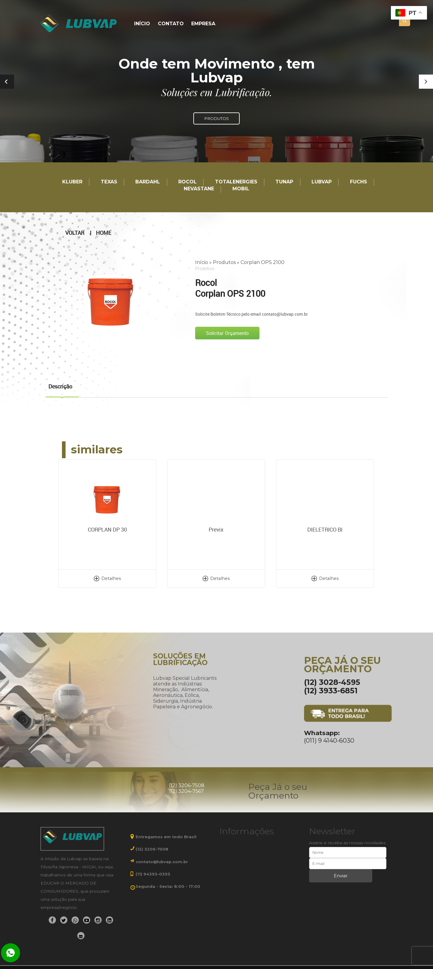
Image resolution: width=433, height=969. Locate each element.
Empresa (203, 23)
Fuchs (358, 182)
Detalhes (111, 578)
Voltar (74, 233)
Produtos (224, 262)
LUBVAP (322, 182)
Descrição (60, 386)
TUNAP (284, 182)
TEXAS (109, 182)
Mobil (240, 189)
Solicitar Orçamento (227, 333)
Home (103, 233)
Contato (171, 23)
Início (142, 23)
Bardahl (147, 182)
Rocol (187, 182)
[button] (426, 82)
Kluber (72, 182)
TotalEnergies (236, 182)
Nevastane (199, 189)
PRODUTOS (216, 118)
